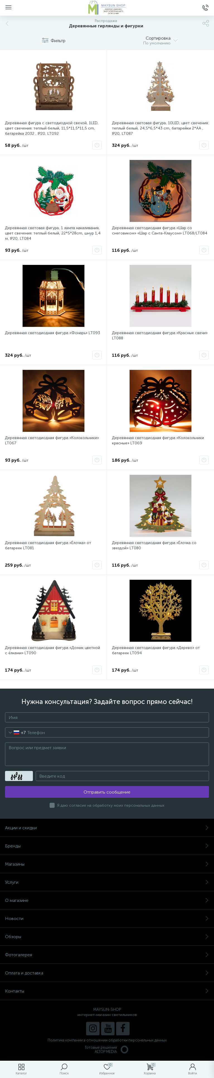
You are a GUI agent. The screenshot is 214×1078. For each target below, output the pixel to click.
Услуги (107, 882)
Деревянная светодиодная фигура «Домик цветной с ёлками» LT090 (52, 650)
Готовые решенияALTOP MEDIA (107, 1049)
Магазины (107, 864)
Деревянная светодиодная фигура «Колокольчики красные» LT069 (158, 440)
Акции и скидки (107, 827)
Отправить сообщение (107, 792)
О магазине (107, 900)
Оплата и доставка (107, 973)
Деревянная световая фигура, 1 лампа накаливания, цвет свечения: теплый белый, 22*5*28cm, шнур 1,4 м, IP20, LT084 (53, 233)
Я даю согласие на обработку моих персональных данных (110, 805)
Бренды (107, 846)
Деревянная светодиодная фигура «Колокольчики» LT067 (52, 440)
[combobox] (15, 732)
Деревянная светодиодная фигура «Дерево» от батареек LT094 (156, 650)
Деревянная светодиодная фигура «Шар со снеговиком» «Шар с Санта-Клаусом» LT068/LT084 (159, 231)
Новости (107, 918)
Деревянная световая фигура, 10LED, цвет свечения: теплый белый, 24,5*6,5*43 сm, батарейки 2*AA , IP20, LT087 (160, 128)
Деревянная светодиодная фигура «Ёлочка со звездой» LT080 (154, 545)
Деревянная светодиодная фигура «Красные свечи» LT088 (160, 335)
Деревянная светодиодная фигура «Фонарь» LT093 (52, 332)
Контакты (107, 991)
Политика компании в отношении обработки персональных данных (107, 1040)
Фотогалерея (107, 954)
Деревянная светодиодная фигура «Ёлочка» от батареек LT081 (48, 545)
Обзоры (107, 936)
